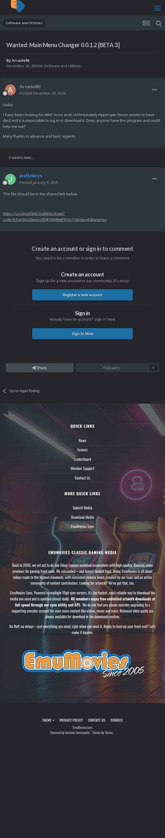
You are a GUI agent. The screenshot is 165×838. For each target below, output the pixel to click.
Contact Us (82, 478)
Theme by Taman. (103, 732)
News (82, 440)
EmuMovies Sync (82, 526)
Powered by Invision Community (70, 732)
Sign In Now (82, 333)
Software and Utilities (62, 65)
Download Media (82, 517)
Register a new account (83, 294)
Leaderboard (82, 459)
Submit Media (82, 507)
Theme (48, 720)
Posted (43, 93)
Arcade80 (20, 60)
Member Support (82, 468)
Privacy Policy (71, 720)
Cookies (116, 720)
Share (39, 367)
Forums (82, 449)
